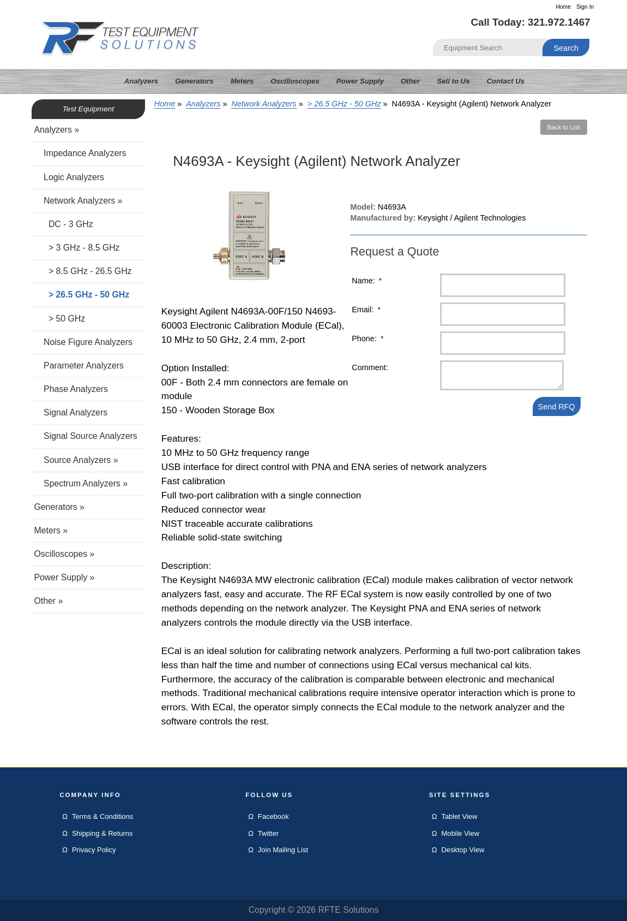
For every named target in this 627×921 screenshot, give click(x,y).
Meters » (51, 530)
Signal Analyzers (71, 412)
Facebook (273, 816)
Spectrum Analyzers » (81, 483)
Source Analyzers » (76, 460)
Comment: (370, 367)
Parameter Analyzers (79, 365)
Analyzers (203, 103)
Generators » (59, 507)
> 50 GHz (60, 318)
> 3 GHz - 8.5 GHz (77, 247)
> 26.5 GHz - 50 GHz (344, 103)
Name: (367, 280)
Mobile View (460, 833)
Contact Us (506, 81)
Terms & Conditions (102, 816)
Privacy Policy (94, 850)
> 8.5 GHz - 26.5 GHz (83, 271)
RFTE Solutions (348, 909)
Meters (242, 81)
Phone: (367, 338)
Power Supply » (64, 577)
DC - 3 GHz (63, 224)
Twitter (268, 833)
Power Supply (360, 81)
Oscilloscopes (294, 81)
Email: (366, 309)
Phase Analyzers (71, 389)
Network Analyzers (263, 103)
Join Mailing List (283, 850)
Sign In (585, 7)
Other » (48, 600)
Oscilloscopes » (64, 553)
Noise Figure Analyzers (83, 342)
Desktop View (462, 850)
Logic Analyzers (69, 177)
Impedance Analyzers (80, 153)
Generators (194, 81)
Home (563, 7)
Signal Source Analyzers (85, 436)
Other (410, 81)
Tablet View (459, 816)
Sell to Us (453, 81)
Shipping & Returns (102, 833)
